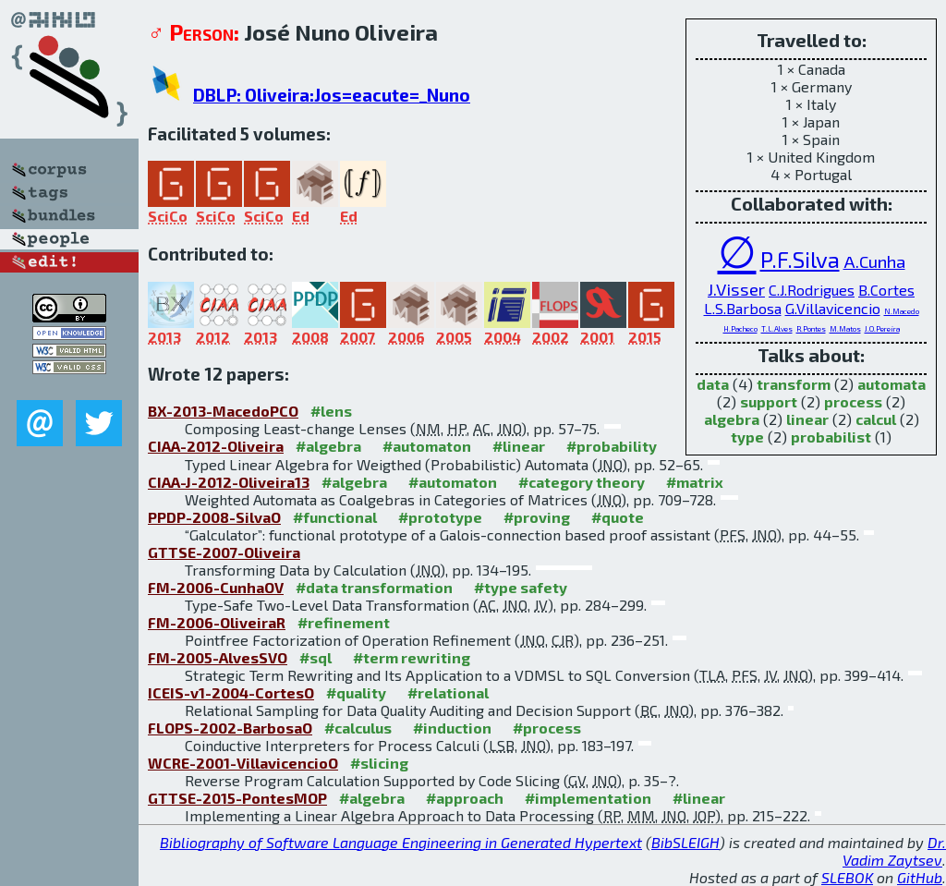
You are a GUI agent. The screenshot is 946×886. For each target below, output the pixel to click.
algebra (731, 419)
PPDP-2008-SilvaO (214, 517)
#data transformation (374, 587)
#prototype (440, 517)
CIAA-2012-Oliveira (216, 446)
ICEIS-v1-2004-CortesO (231, 692)
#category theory (581, 482)
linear (807, 419)
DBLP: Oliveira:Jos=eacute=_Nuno (331, 94)
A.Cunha (874, 261)
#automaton (426, 446)
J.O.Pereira (882, 329)
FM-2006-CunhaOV (216, 587)
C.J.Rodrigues (812, 289)
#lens (331, 410)
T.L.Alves (777, 329)
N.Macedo (901, 311)
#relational (448, 692)
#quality (356, 692)
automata (891, 384)
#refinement (343, 622)
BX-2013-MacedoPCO (223, 410)
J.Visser (736, 288)
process (853, 401)
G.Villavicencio (832, 308)
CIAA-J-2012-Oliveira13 (228, 482)
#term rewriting (411, 657)
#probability (611, 446)
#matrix (694, 482)
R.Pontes (811, 329)
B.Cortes (886, 289)
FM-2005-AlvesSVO (217, 657)
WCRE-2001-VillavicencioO (243, 762)
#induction (452, 727)
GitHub (919, 877)
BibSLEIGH (685, 842)
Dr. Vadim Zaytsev (894, 850)
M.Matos (845, 329)
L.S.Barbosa (743, 308)
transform (794, 384)
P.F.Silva (800, 259)
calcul (875, 419)
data (713, 384)
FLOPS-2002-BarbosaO (230, 727)
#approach (464, 798)
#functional (335, 517)
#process (547, 727)
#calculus (358, 727)
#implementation (588, 798)
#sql (315, 657)
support (768, 401)
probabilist (831, 436)
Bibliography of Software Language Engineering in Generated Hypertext (401, 842)
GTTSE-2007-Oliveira (224, 552)
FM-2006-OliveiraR (216, 622)
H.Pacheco (740, 329)
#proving (536, 517)
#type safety (520, 587)
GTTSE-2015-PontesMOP (237, 798)
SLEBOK (847, 877)
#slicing (379, 762)
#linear (518, 446)
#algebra (328, 446)
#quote (617, 517)
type (747, 436)
